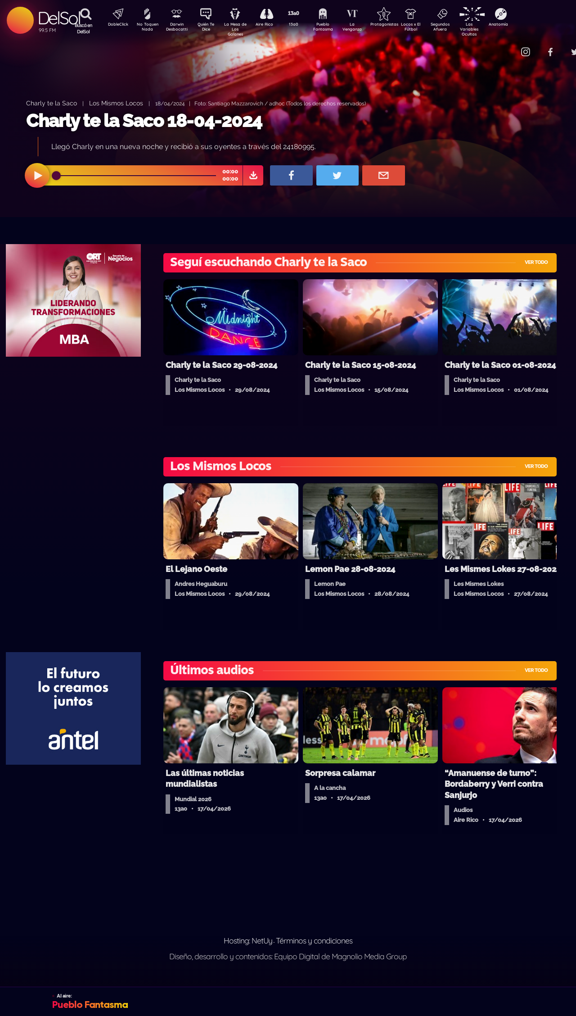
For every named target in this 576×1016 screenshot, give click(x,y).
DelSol (58, 18)
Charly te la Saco (51, 103)
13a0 (303, 25)
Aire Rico (272, 25)
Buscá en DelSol (83, 28)
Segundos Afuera (461, 28)
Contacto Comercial (507, 46)
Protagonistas (398, 25)
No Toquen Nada (146, 28)
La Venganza (367, 28)
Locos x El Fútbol (430, 28)
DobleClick (114, 25)
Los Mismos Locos (116, 103)
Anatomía (524, 25)
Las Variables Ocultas (493, 29)
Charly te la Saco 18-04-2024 (144, 120)
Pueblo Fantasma (335, 28)
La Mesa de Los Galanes (241, 29)
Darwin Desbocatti (178, 28)
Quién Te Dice (209, 28)
